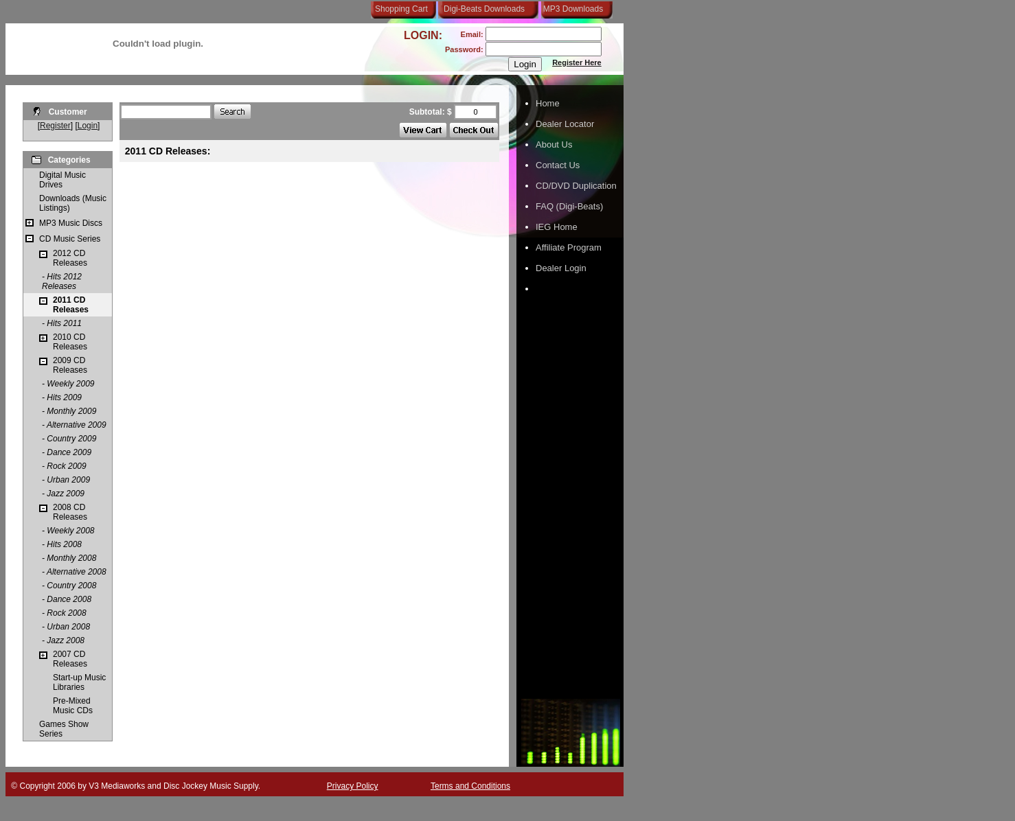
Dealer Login (561, 268)
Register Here (577, 62)
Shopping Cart (401, 9)
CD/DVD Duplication (576, 186)
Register (55, 125)
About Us (554, 144)
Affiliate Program (569, 247)
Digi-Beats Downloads (484, 9)
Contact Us (558, 165)
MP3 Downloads (570, 9)
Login (88, 125)
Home (548, 103)
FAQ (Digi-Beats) (569, 206)
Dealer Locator (565, 124)
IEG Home (557, 227)
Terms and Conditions (470, 786)
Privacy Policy (352, 786)
